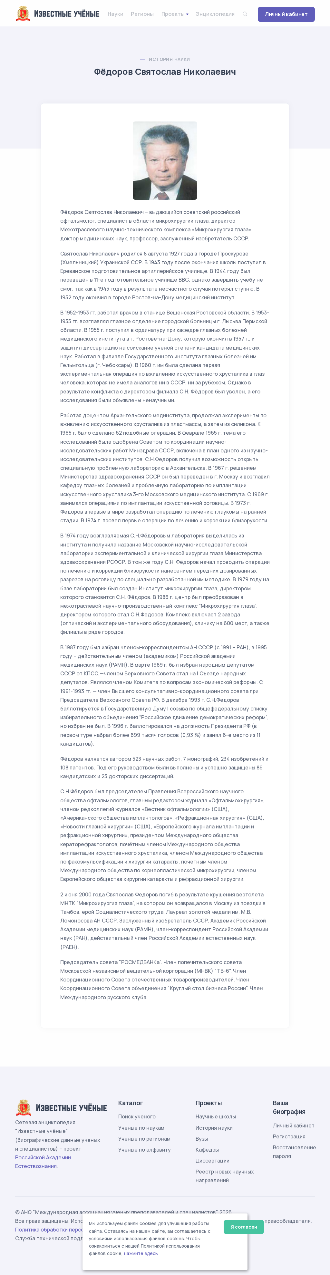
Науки (115, 13)
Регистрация (289, 1136)
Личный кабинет (286, 14)
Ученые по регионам (144, 1138)
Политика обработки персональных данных (71, 1229)
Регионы (142, 13)
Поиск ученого (137, 1116)
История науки (169, 59)
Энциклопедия (215, 13)
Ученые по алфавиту (144, 1149)
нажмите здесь (141, 1253)
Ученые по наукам (141, 1127)
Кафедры (207, 1149)
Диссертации (212, 1160)
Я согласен (244, 1227)
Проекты (173, 13)
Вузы (202, 1138)
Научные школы (216, 1116)
